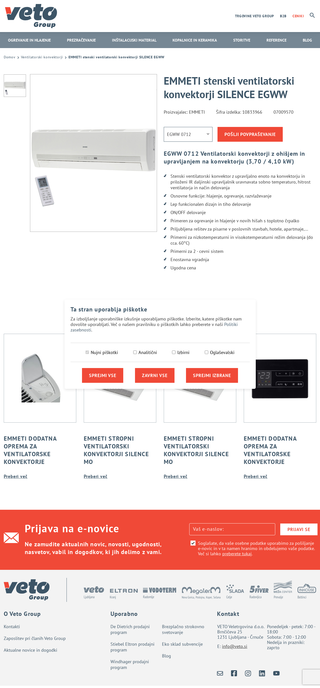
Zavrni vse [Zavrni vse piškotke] (155, 375)
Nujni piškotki (104, 352)
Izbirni (183, 352)
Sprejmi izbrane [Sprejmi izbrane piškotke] (212, 375)
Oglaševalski (222, 352)
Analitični (147, 352)
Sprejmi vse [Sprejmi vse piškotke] (102, 375)
